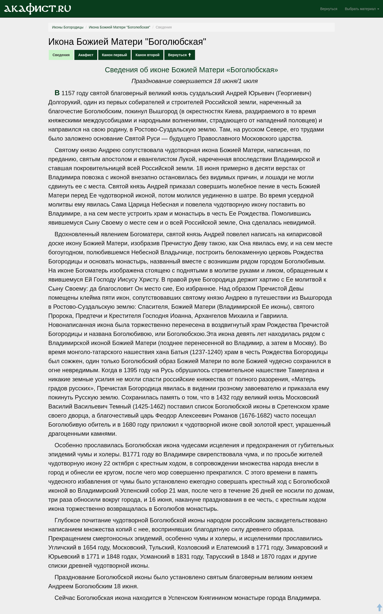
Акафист (85, 55)
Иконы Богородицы (67, 27)
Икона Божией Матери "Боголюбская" (119, 27)
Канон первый (114, 55)
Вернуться (328, 9)
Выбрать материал (362, 9)
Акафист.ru (37, 9)
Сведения (61, 55)
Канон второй (147, 55)
